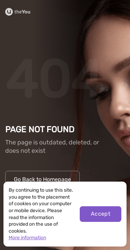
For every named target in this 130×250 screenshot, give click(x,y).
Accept (101, 213)
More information (27, 238)
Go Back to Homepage (42, 179)
